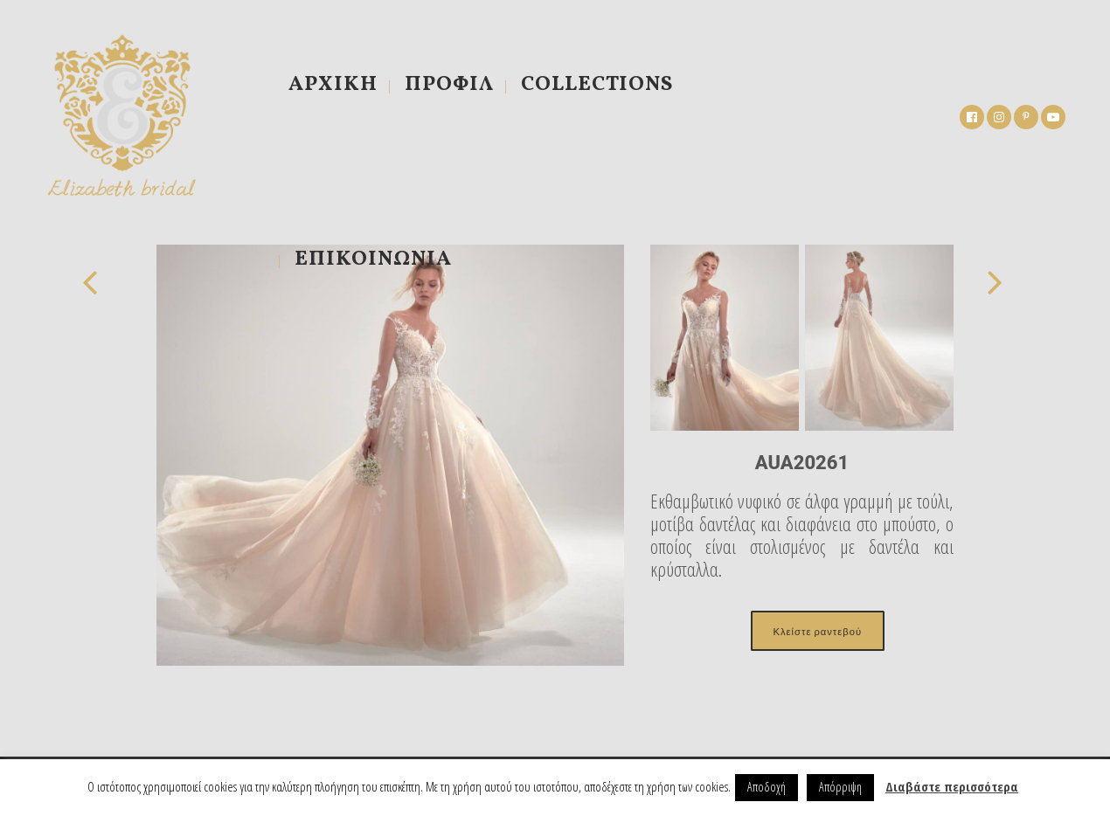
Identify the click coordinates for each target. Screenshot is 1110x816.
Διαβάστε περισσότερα (951, 786)
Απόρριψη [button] (840, 786)
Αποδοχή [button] (766, 786)
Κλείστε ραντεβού (818, 631)
